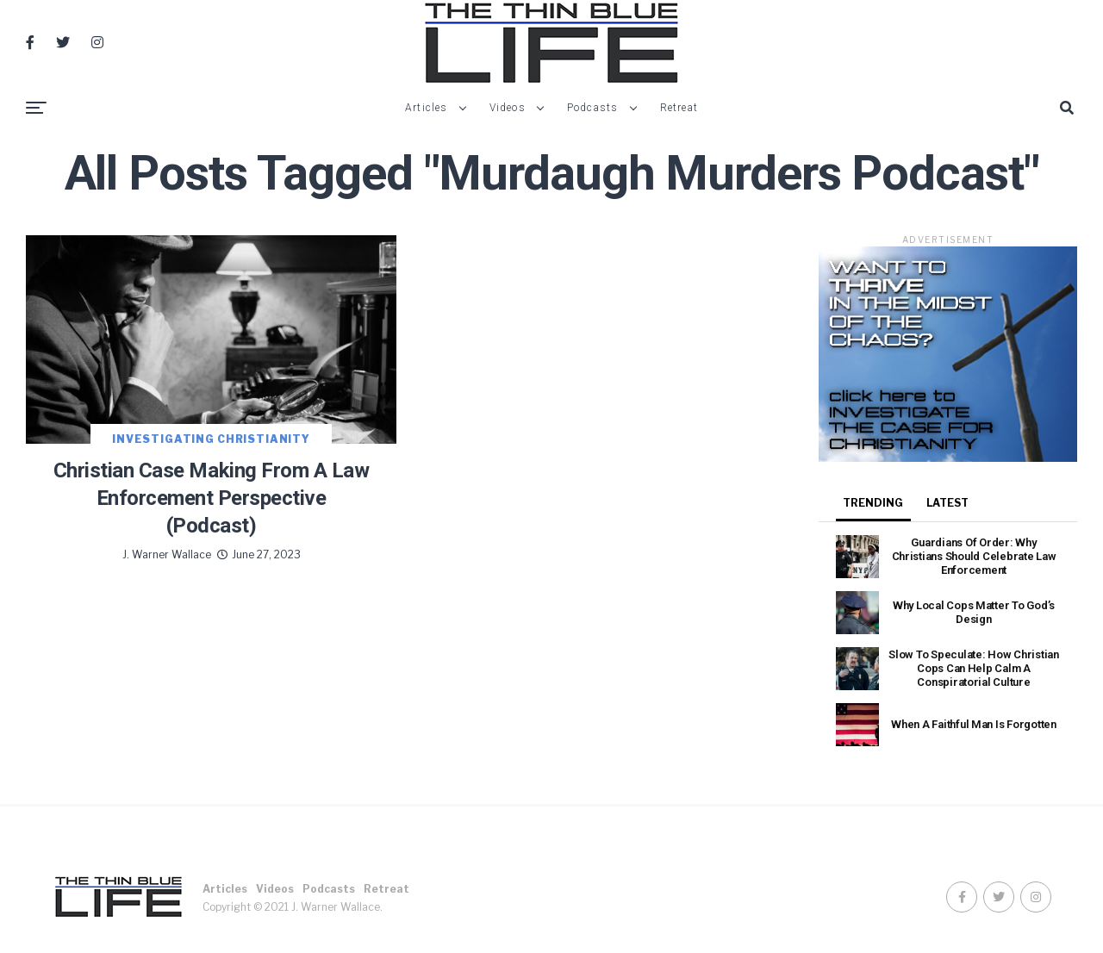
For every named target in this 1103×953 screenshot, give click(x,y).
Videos (507, 108)
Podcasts (593, 108)
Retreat (679, 108)
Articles (426, 108)
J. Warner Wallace (166, 554)
